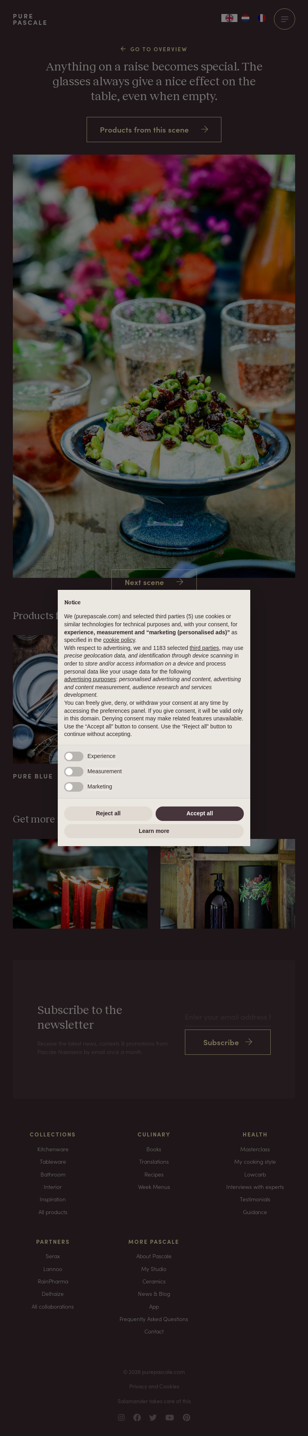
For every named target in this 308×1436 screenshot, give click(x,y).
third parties (204, 648)
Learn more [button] (154, 831)
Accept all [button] (199, 813)
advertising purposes (90, 679)
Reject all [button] (108, 813)
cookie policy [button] (119, 640)
